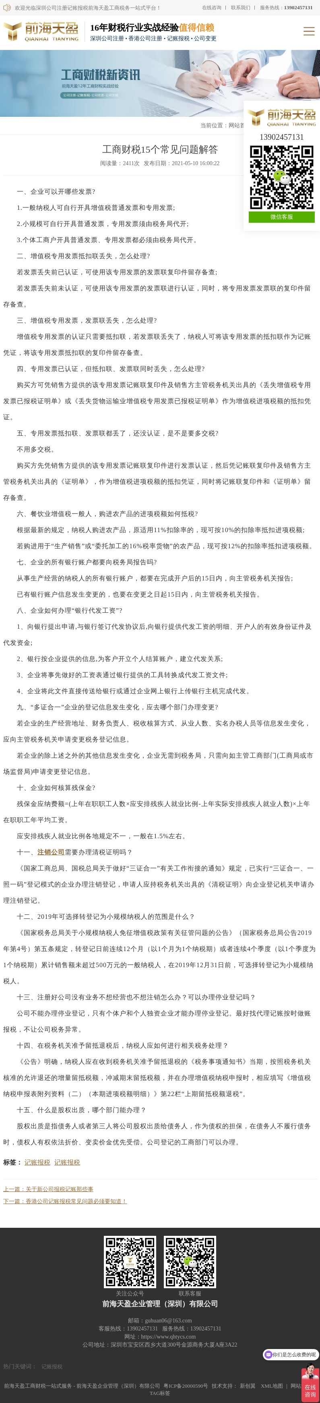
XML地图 (272, 1386)
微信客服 (281, 217)
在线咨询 (211, 7)
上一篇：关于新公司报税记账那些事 (48, 1189)
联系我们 (240, 7)
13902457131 (282, 137)
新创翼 (248, 1386)
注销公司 (51, 852)
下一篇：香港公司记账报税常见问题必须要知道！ (65, 1201)
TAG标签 (160, 1393)
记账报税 (37, 1162)
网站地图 (301, 1386)
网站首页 (240, 125)
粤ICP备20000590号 (185, 1386)
